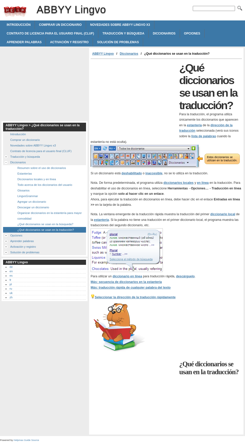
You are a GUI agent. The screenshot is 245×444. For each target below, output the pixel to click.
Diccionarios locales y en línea (36, 179)
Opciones (192, 33)
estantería (194, 125)
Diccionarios (164, 33)
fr (10, 279)
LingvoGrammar (27, 196)
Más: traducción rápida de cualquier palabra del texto (131, 287)
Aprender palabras (24, 42)
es (11, 275)
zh (11, 297)
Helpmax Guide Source (26, 440)
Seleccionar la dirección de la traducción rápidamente (135, 297)
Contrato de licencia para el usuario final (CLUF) (50, 33)
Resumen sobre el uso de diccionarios (41, 167)
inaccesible (153, 173)
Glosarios (23, 190)
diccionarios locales (178, 183)
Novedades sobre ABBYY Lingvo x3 (120, 25)
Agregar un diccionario (31, 201)
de (11, 266)
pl (10, 284)
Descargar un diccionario (33, 207)
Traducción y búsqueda (123, 33)
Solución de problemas (118, 42)
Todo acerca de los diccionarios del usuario (44, 184)
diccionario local (222, 214)
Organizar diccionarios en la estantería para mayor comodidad (49, 215)
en (11, 271)
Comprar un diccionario (60, 25)
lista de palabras (203, 136)
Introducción (18, 25)
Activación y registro (69, 42)
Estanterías (24, 173)
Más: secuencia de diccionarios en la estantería (126, 282)
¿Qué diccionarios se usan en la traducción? (45, 229)
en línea (203, 183)
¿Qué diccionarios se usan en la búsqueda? (45, 224)
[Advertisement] (134, 97)
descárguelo (185, 276)
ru (10, 288)
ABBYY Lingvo (15, 11)
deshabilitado (132, 173)
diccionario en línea (127, 276)
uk (11, 292)
